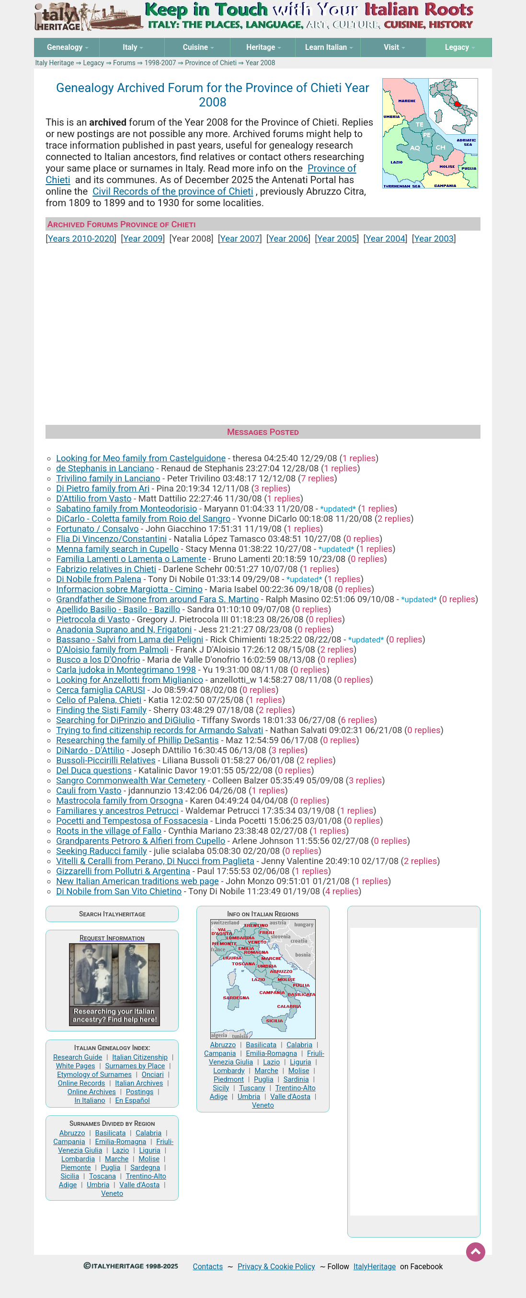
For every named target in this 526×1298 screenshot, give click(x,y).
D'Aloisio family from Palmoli (112, 649)
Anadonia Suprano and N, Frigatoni (124, 629)
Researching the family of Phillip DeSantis (137, 740)
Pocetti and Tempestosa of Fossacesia (132, 821)
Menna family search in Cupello (117, 549)
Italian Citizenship (140, 1057)
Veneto (112, 1193)
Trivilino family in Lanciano (108, 478)
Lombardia (78, 1159)
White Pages (75, 1066)
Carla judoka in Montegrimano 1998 (126, 670)
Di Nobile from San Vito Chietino (119, 891)
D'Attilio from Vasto (93, 498)
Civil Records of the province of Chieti (172, 191)
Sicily (221, 1088)
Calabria (148, 1133)
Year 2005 (336, 239)
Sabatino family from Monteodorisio (126, 508)
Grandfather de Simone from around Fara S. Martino (157, 599)
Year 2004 (385, 239)
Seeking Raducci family (101, 851)
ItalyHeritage (375, 1266)
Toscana (102, 1176)
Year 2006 (288, 239)
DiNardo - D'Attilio (90, 750)
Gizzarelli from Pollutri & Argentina (123, 871)
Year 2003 (434, 239)
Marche (116, 1159)
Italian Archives (139, 1083)
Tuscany (252, 1088)
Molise (149, 1159)
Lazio (120, 1150)
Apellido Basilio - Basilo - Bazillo (118, 609)
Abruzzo (72, 1133)
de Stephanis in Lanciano (105, 468)
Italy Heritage (54, 63)
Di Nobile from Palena (98, 579)
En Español (132, 1100)
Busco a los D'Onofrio (98, 660)
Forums (124, 63)
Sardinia (296, 1079)
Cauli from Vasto (88, 790)
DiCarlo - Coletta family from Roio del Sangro (143, 519)
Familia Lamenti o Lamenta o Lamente (131, 559)
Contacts (208, 1266)
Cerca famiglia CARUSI (100, 690)
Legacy (93, 63)
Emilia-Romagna (121, 1141)
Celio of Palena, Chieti (98, 700)
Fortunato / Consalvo (97, 529)
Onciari (153, 1074)
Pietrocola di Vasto (93, 619)
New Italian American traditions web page (137, 881)
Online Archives (92, 1092)
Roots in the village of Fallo (108, 831)
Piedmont (229, 1079)
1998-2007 (160, 63)
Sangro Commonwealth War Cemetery (131, 780)
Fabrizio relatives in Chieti (106, 569)
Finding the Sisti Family (101, 710)
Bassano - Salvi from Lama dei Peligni (129, 639)
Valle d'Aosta (139, 1185)
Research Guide (77, 1057)
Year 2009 (142, 239)
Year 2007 (240, 239)
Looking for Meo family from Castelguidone (141, 458)
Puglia (110, 1167)
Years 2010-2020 (81, 239)
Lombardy (229, 1070)
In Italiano (89, 1100)
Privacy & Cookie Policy (276, 1266)
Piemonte (76, 1167)
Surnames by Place (135, 1066)
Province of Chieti (211, 63)
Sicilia (69, 1176)
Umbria (98, 1185)
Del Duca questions (94, 770)
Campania (69, 1141)
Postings (140, 1092)
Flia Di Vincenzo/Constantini (111, 539)
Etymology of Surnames (94, 1074)
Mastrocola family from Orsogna (119, 800)
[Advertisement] (263, 330)
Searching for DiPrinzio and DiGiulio (125, 720)
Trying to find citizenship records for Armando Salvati (159, 730)
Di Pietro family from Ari (102, 488)
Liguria (149, 1150)
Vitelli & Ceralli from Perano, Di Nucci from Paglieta (155, 861)
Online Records (81, 1083)
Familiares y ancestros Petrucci (117, 811)
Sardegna (145, 1167)
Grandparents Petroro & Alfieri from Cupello (140, 841)
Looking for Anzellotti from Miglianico (129, 680)
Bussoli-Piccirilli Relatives (106, 760)
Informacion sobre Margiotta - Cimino (129, 589)
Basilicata (110, 1133)
